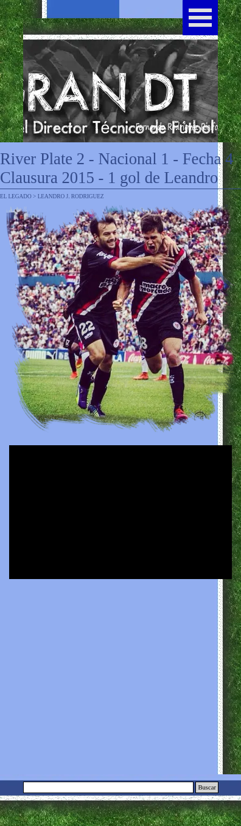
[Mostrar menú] (200, 17)
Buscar (207, 787)
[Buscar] (108, 787)
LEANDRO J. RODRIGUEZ (71, 196)
